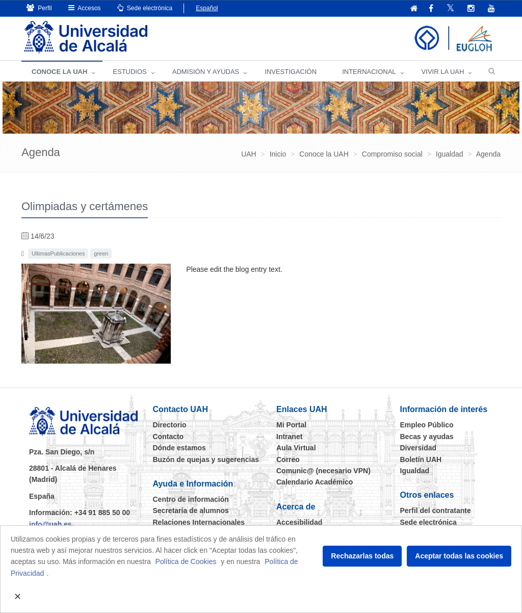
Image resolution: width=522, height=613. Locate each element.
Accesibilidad (299, 522)
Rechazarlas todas (362, 556)
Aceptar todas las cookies (459, 556)
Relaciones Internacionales (199, 522)
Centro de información (191, 499)
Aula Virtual (296, 448)
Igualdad (415, 471)
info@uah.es (50, 524)
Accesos (84, 8)
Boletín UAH (421, 459)
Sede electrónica (145, 8)
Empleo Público (427, 425)
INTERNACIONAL (369, 71)
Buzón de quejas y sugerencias (206, 459)
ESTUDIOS (129, 71)
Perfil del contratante (435, 510)
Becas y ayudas (427, 436)
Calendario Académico (314, 482)
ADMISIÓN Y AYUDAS (206, 71)
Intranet (289, 436)
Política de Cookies (186, 561)
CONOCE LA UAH (59, 71)
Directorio (170, 425)
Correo (288, 459)
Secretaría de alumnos (191, 510)
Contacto (168, 436)
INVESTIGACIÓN (291, 71)
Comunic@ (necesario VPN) (323, 471)
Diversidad (418, 448)
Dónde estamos (179, 448)
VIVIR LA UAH (443, 71)
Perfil (39, 8)
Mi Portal (291, 425)
